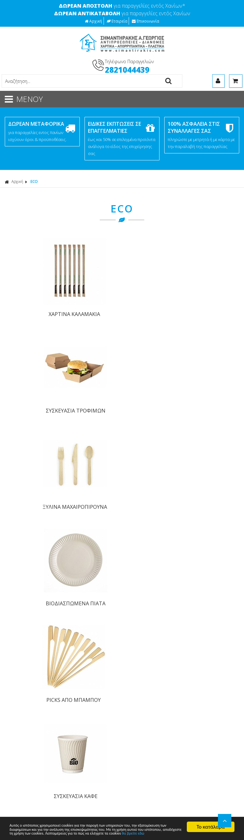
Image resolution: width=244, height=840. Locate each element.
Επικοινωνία (145, 21)
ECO (34, 181)
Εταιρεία (117, 21)
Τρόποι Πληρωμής (26, 634)
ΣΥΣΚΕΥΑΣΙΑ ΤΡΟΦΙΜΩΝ (92, 304)
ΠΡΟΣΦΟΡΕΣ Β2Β (26, 770)
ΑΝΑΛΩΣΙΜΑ (20, 739)
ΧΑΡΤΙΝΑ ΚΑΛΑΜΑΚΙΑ (33, 299)
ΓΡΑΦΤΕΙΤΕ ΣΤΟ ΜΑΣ (123, 459)
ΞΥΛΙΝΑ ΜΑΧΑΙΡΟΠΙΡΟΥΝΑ (151, 304)
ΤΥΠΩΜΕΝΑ (20, 778)
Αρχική (93, 21)
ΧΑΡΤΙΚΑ (16, 715)
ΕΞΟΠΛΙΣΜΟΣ (21, 754)
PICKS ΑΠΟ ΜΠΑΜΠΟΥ (33, 388)
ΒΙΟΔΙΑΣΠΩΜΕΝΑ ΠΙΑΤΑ (210, 304)
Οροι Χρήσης (137, 553)
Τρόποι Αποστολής (27, 645)
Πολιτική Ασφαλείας (28, 657)
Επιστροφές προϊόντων (31, 679)
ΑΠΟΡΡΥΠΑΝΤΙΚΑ (25, 723)
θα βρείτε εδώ (76, 833)
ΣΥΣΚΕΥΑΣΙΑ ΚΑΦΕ (92, 388)
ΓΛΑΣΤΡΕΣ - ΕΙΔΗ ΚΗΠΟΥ (33, 746)
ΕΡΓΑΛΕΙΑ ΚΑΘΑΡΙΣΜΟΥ (32, 731)
